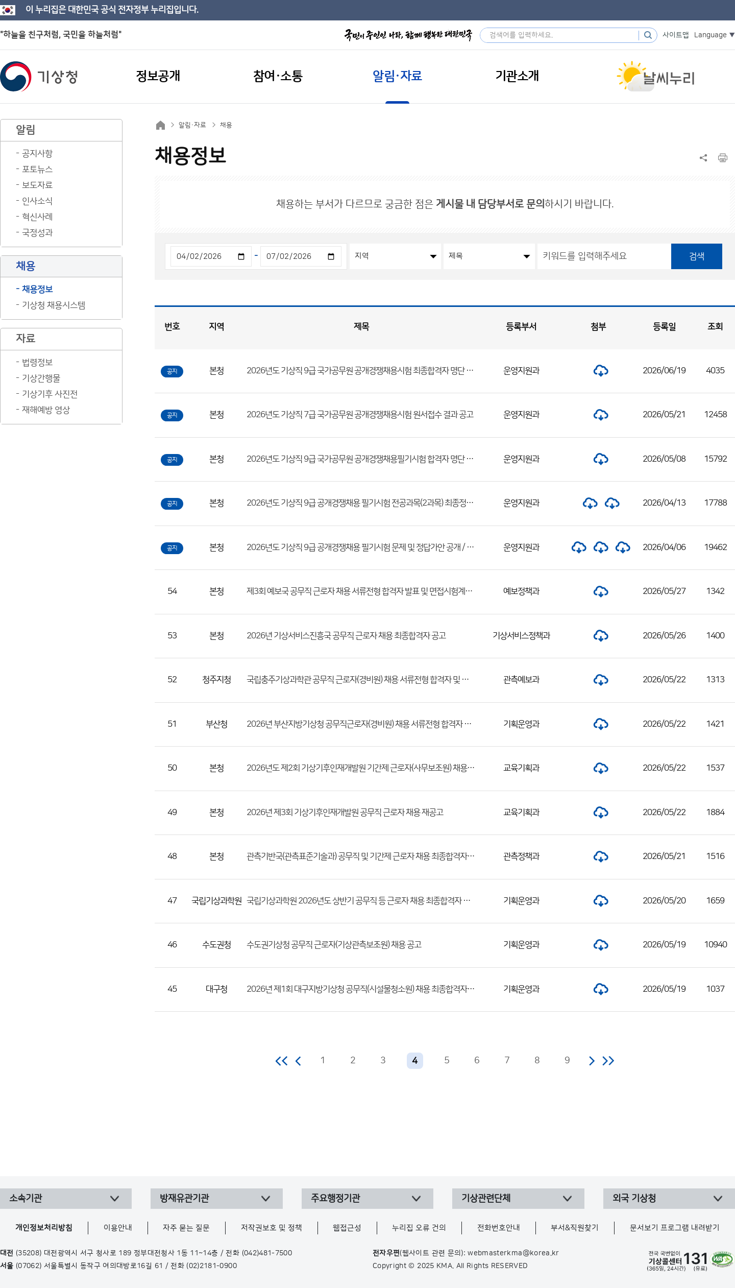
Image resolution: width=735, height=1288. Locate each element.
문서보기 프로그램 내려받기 (675, 1228)
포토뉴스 (37, 169)
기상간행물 (41, 378)
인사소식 (37, 201)
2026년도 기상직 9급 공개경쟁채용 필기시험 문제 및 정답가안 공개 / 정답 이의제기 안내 (387, 547)
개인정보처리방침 (43, 1228)
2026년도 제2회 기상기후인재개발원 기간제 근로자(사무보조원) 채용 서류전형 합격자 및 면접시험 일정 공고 (419, 768)
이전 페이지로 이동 (299, 1060)
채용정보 (37, 289)
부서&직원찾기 (575, 1228)
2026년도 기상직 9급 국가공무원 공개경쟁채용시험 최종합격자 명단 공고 (363, 370)
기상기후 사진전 (50, 394)
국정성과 (37, 232)
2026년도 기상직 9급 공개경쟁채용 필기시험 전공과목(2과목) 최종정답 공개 (368, 503)
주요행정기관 (335, 1199)
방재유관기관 (184, 1199)
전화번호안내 (498, 1228)
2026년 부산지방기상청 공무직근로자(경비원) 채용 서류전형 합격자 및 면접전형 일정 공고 (390, 724)
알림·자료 (192, 125)
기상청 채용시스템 (53, 305)
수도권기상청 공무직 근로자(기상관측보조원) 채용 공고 (334, 944)
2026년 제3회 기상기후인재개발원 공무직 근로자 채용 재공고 (345, 812)
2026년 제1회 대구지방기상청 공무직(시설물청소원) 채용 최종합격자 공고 (365, 989)
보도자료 (37, 185)
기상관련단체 (485, 1199)
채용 (226, 125)
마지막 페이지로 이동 (608, 1060)
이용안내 (118, 1228)
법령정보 (37, 362)
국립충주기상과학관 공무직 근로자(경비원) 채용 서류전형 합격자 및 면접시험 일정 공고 (384, 679)
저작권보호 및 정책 (271, 1228)
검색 (696, 256)
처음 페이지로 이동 (282, 1060)
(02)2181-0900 (211, 1266)
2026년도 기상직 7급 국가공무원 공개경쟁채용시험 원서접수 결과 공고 (360, 414)
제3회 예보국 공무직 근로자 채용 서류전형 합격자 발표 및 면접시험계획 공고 (367, 591)
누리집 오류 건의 (419, 1228)
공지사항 (37, 153)
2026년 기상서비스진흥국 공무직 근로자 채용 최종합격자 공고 (346, 635)
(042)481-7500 (267, 1253)
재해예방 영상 (46, 410)
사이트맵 (676, 35)
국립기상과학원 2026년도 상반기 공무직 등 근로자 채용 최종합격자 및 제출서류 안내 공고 (389, 900)
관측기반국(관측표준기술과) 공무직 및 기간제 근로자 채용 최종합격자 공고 (365, 856)
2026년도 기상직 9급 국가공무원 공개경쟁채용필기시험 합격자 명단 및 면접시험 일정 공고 (391, 459)
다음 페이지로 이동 (592, 1060)
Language (710, 35)
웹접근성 (347, 1228)
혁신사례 (37, 217)
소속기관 (25, 1199)
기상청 (39, 76)
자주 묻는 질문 (186, 1228)
